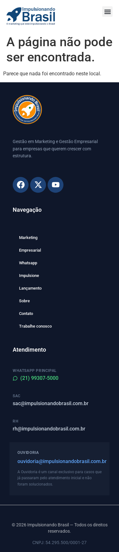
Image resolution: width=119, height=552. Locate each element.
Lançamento (30, 288)
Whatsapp (28, 262)
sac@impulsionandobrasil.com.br (51, 403)
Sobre (24, 300)
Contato (26, 313)
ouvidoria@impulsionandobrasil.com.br (59, 461)
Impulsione (29, 275)
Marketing (28, 237)
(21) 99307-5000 (35, 378)
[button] (107, 11)
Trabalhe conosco (35, 326)
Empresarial (30, 250)
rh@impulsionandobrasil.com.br (49, 429)
